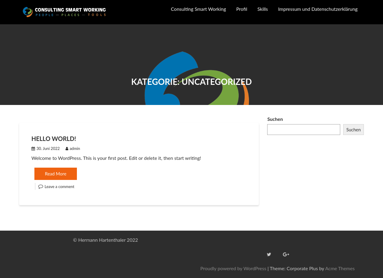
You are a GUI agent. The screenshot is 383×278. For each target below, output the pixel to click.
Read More (55, 173)
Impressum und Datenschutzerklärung (318, 9)
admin (73, 148)
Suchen (275, 119)
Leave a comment (59, 186)
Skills (262, 9)
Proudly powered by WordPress (302, 268)
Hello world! (53, 138)
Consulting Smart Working (198, 9)
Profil (241, 9)
